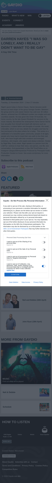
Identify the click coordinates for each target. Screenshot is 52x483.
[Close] (48, 201)
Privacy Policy (38, 282)
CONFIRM (15, 274)
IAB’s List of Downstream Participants (16, 229)
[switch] (43, 242)
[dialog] (26, 241)
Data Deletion (13, 282)
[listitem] (26, 237)
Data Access (26, 282)
